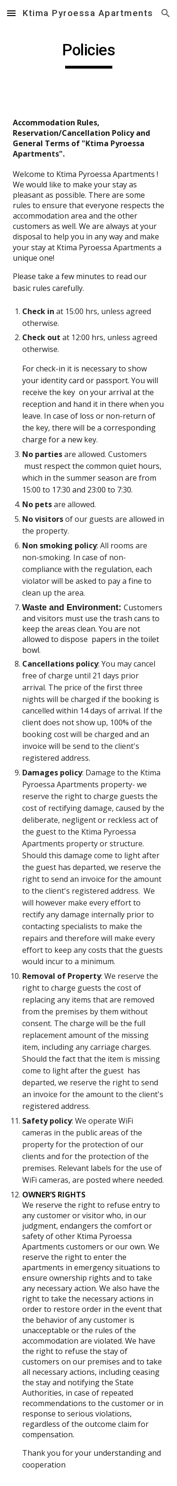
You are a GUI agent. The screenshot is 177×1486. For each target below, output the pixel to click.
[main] (89, 54)
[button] (11, 13)
